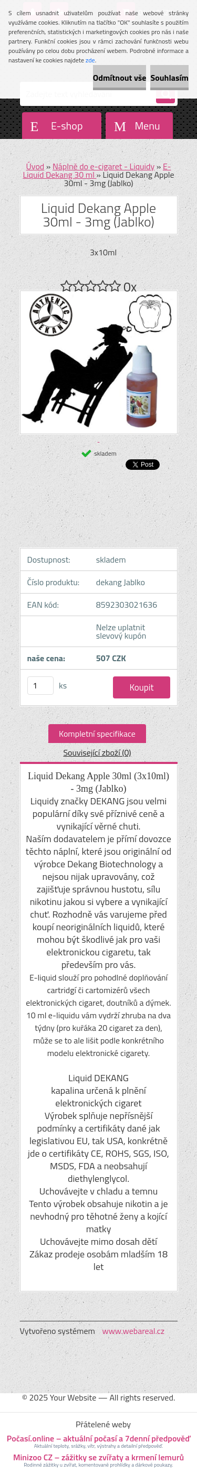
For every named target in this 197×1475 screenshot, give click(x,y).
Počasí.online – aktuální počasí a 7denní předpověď (98, 1438)
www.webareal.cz (133, 1331)
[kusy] (40, 685)
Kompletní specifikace (97, 733)
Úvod (35, 166)
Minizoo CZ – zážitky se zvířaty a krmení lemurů (98, 1457)
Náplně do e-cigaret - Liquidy (103, 166)
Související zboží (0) (97, 752)
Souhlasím (169, 77)
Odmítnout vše (120, 77)
